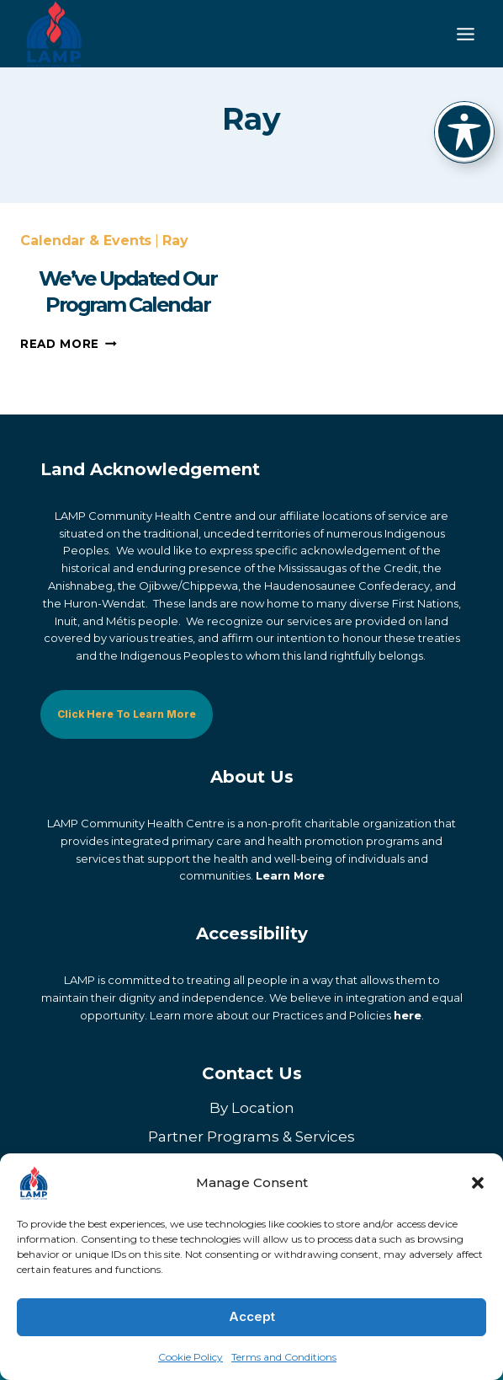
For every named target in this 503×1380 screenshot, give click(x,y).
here (407, 1015)
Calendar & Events (85, 273)
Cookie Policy (190, 1357)
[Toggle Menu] (465, 34)
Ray (175, 273)
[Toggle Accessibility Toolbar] (464, 131)
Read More (68, 376)
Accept (252, 1316)
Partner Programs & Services (251, 1137)
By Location (251, 1108)
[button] (477, 1182)
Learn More (290, 876)
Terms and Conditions (283, 1357)
